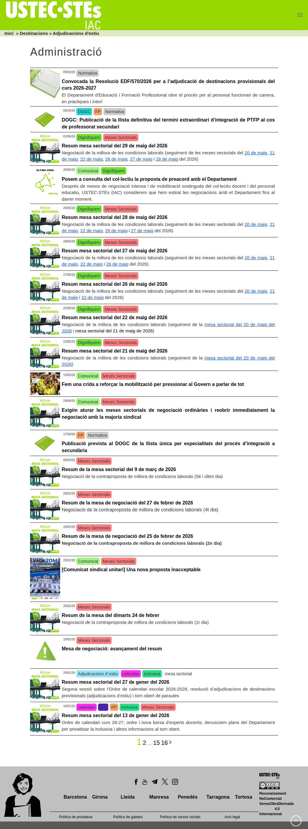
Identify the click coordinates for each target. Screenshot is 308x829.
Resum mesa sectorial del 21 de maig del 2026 (114, 350)
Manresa (159, 797)
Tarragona (217, 797)
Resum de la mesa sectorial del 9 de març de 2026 (119, 469)
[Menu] (300, 15)
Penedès (188, 797)
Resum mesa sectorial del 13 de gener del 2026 (115, 715)
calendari (131, 673)
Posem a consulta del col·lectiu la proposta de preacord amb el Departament (149, 179)
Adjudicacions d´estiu (98, 673)
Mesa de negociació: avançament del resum (112, 648)
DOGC (84, 111)
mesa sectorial (178, 673)
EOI (103, 707)
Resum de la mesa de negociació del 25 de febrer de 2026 (127, 536)
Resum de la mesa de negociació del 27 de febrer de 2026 (127, 502)
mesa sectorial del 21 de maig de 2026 (114, 330)
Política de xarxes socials (180, 817)
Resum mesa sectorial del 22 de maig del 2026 (114, 317)
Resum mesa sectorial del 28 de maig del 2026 (114, 217)
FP (97, 111)
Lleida (127, 797)
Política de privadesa (75, 817)
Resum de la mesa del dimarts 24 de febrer (110, 615)
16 (164, 742)
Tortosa (243, 797)
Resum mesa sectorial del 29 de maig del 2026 (114, 145)
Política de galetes (128, 817)
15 (156, 742)
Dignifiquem (89, 137)
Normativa (87, 73)
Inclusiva (152, 673)
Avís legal (232, 817)
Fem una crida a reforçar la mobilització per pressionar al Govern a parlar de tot (153, 384)
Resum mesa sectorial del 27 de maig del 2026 (114, 250)
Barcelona (75, 797)
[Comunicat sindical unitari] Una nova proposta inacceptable (131, 569)
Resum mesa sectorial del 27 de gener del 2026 (115, 682)
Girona (100, 797)
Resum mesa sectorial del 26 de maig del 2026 (114, 284)
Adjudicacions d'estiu (76, 33)
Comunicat (88, 170)
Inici (9, 33)
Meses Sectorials (121, 137)
